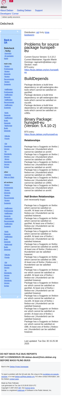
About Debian (6, 10)
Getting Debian (24, 10)
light (6, 58)
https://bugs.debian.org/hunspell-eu (41, 134)
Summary (8, 53)
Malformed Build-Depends (8, 128)
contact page (14, 379)
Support (39, 10)
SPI (19, 388)
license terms (30, 388)
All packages (8, 56)
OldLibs (7, 136)
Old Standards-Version (8, 146)
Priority (7, 139)
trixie (47, 32)
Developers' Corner (9, 14)
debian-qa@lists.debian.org (24, 377)
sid (37, 32)
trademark (21, 390)
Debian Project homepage (19, 367)
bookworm (29, 35)
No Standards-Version (8, 154)
